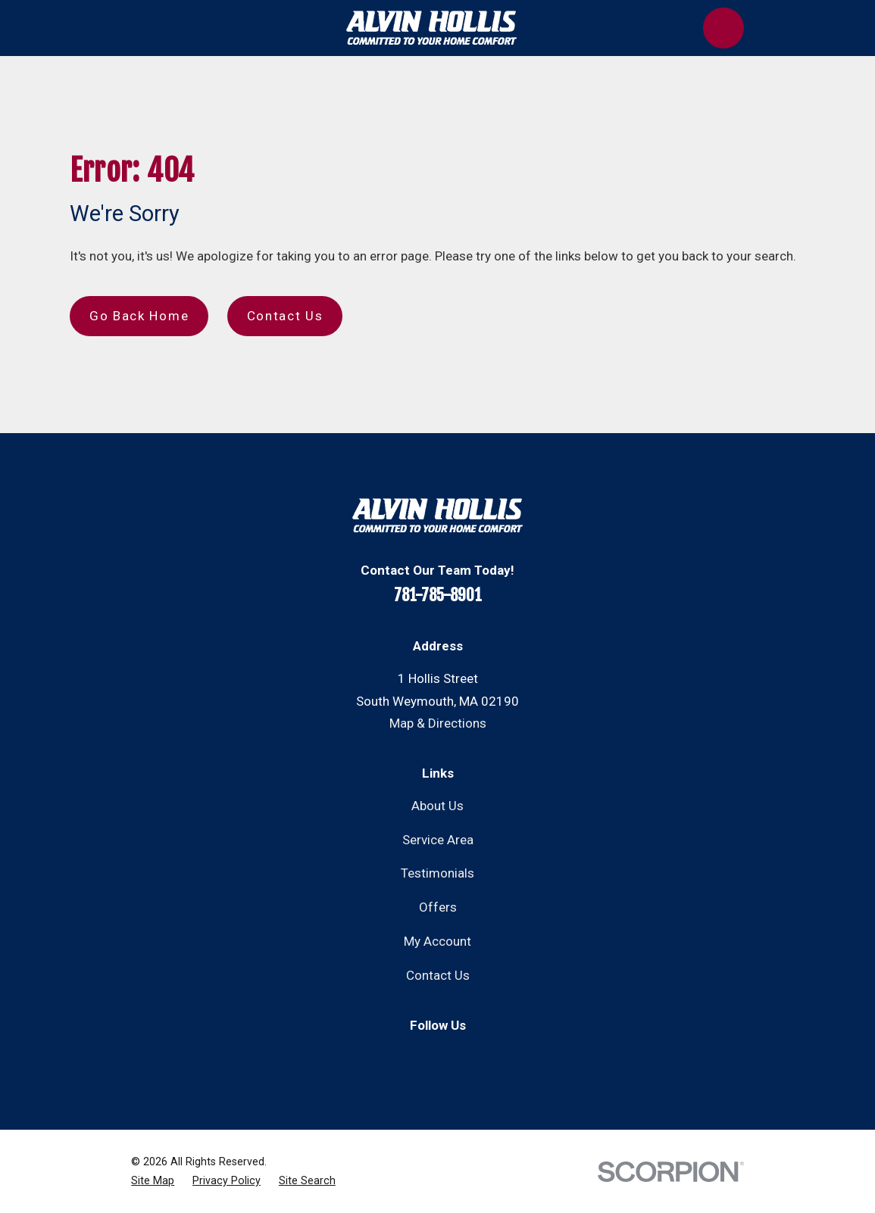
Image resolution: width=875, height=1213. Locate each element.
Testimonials (437, 873)
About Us (437, 805)
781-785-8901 (438, 595)
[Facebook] (419, 1055)
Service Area (437, 839)
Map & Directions (437, 723)
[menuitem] (152, 1180)
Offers (438, 907)
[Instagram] (456, 1055)
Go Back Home (139, 315)
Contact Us (285, 315)
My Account (437, 941)
